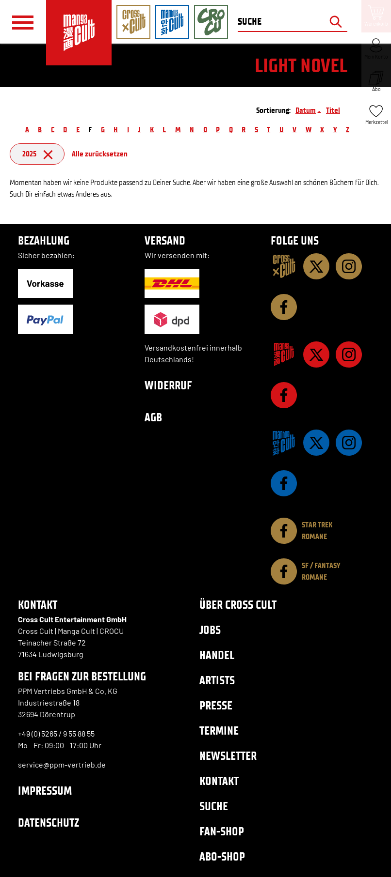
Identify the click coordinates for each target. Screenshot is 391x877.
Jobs (210, 630)
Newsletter (228, 756)
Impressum (45, 791)
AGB (153, 417)
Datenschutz (48, 822)
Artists (217, 680)
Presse (215, 705)
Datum (305, 110)
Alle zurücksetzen (100, 153)
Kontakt (219, 781)
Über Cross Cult (238, 605)
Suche (213, 806)
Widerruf (168, 385)
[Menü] (22, 22)
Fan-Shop (221, 831)
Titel (333, 110)
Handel (216, 655)
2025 (37, 153)
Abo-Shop (222, 856)
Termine (219, 730)
